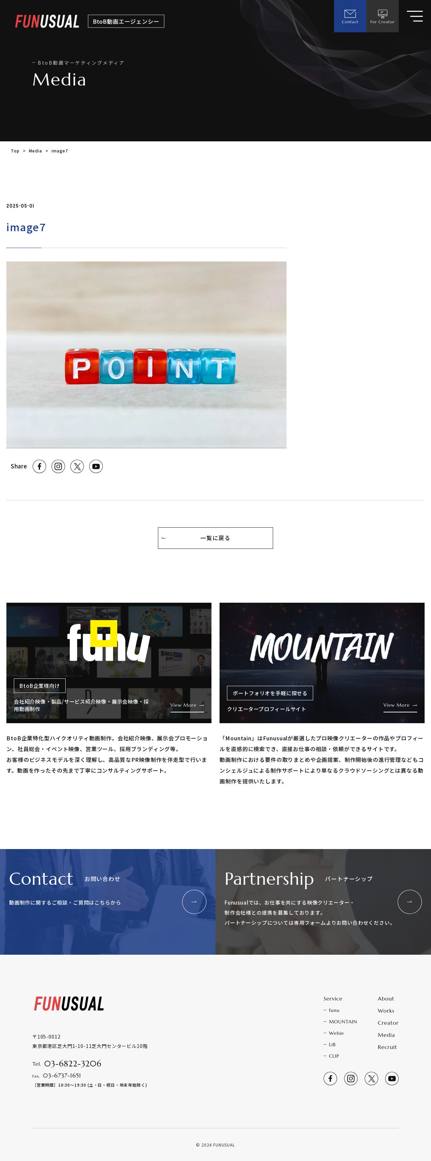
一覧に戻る (215, 538)
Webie (336, 1033)
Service (333, 998)
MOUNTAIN (343, 1022)
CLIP (334, 1056)
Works (386, 1010)
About (386, 998)
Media (35, 150)
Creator (388, 1022)
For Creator (382, 16)
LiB (332, 1045)
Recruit (387, 1047)
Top (15, 150)
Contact (350, 16)
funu (334, 1010)
